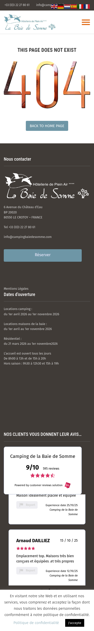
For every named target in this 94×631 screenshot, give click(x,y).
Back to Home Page (47, 126)
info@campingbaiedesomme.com (28, 237)
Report (27, 504)
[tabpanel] (47, 496)
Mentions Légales (16, 288)
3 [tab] (56, 589)
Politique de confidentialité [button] (36, 622)
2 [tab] (49, 589)
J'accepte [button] (74, 623)
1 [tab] (41, 589)
